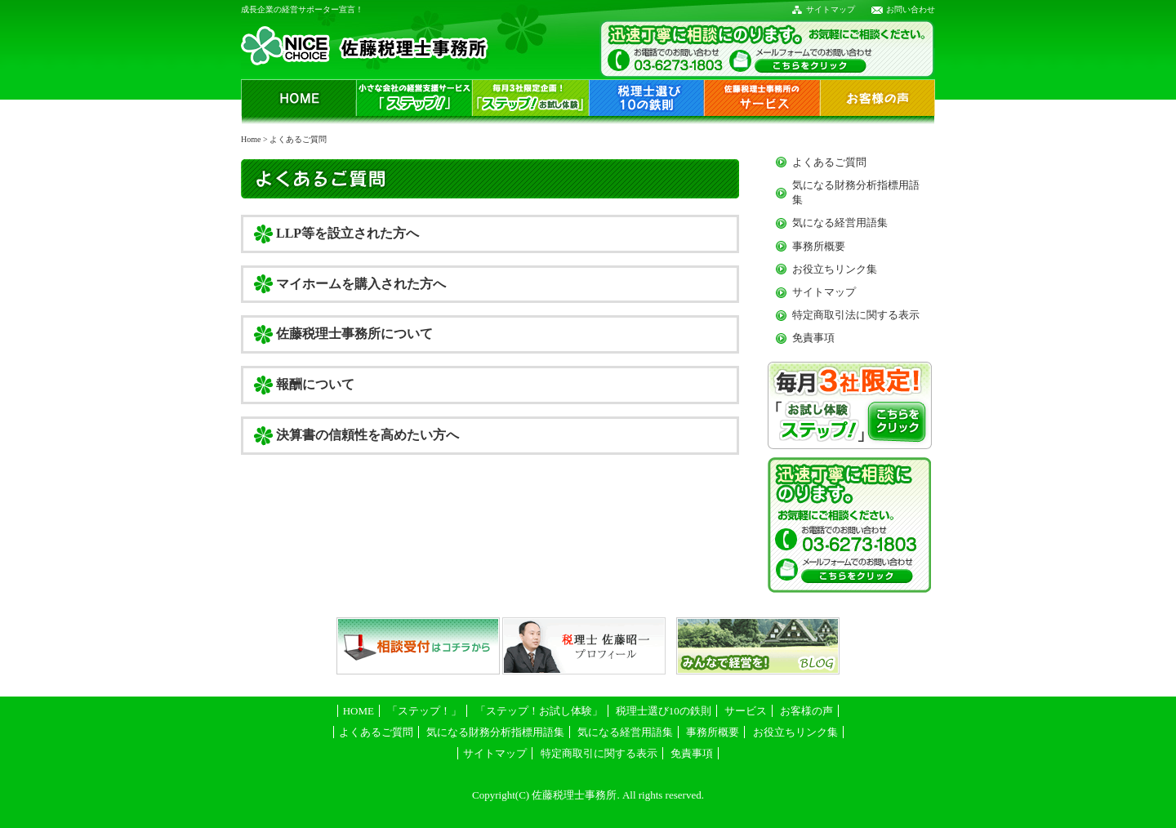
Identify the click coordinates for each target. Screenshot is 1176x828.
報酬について (315, 384)
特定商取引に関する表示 (599, 753)
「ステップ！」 (424, 711)
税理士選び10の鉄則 (663, 711)
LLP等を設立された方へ (347, 233)
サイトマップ (830, 9)
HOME (358, 711)
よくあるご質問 (829, 162)
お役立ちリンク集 (834, 269)
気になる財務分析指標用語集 (495, 732)
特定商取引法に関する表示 (856, 315)
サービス (745, 711)
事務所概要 (818, 246)
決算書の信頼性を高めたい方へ (367, 435)
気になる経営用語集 (840, 222)
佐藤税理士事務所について (354, 334)
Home (251, 139)
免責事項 (813, 338)
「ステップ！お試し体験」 (539, 711)
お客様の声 (806, 711)
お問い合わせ (910, 9)
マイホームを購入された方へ (361, 284)
